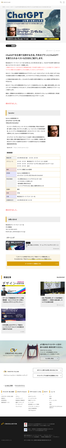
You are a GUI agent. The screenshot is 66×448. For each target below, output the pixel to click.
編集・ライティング (20, 403)
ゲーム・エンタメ (53, 401)
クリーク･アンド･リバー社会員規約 (31, 437)
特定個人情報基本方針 (46, 437)
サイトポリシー (56, 437)
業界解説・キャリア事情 (33, 405)
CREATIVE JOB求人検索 (7, 397)
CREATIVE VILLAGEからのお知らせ (55, 407)
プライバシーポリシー (48, 436)
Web (50, 397)
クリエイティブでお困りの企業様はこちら (47, 376)
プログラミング (19, 399)
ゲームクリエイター (32, 399)
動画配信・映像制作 (20, 401)
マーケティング (19, 405)
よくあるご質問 (9, 386)
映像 (50, 399)
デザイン (18, 397)
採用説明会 (4, 401)
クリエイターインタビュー (34, 407)
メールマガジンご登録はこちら (33, 264)
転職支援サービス (5, 403)
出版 (50, 405)
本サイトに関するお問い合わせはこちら (47, 370)
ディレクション (19, 407)
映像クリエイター (32, 401)
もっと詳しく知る (49, 358)
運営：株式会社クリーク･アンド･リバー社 (32, 436)
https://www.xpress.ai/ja (21, 147)
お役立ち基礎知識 (32, 409)
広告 (50, 403)
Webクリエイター (32, 397)
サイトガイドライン (20, 386)
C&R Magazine (32, 411)
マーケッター (31, 403)
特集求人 (3, 399)
